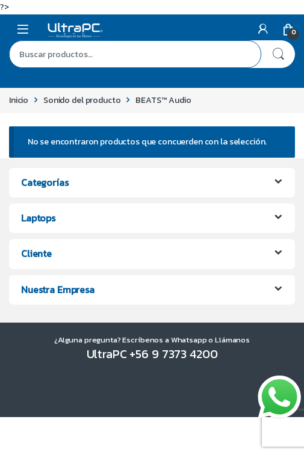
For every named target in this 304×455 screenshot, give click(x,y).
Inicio (18, 100)
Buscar (278, 54)
